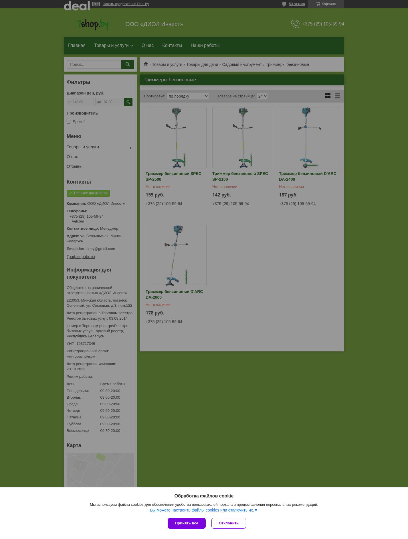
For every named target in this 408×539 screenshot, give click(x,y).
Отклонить (229, 523)
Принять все (186, 523)
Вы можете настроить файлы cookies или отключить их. (202, 510)
